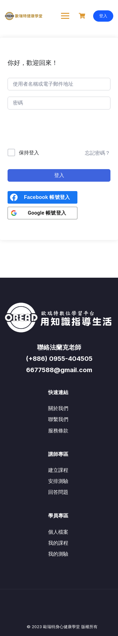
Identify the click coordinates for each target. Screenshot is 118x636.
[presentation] (50, 130)
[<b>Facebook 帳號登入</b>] (42, 197)
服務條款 (58, 430)
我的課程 (58, 543)
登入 (103, 15)
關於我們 (58, 408)
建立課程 (58, 470)
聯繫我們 (58, 419)
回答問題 (58, 492)
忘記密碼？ (97, 153)
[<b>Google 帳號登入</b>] (42, 213)
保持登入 (29, 152)
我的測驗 (58, 554)
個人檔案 (58, 532)
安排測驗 (58, 481)
